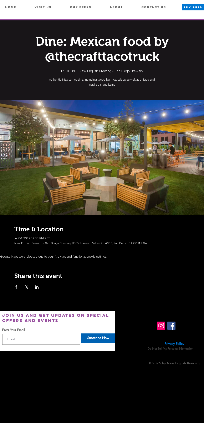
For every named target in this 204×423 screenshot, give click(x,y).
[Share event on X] (27, 287)
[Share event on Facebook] (16, 287)
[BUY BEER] (193, 7)
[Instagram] (161, 326)
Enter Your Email (13, 330)
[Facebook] (171, 326)
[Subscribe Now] (98, 338)
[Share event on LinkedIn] (37, 287)
